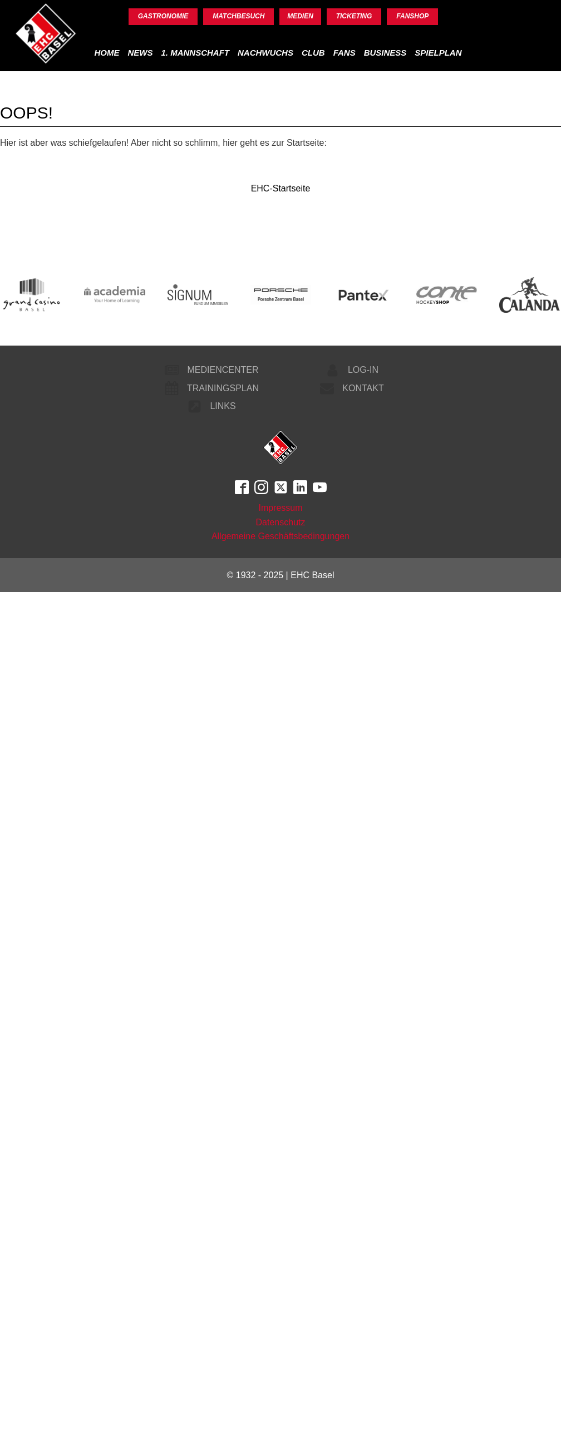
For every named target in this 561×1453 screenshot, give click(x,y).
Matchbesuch (238, 16)
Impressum (280, 508)
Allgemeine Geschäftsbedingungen (280, 536)
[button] (210, 370)
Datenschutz (281, 522)
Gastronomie (163, 16)
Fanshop (412, 16)
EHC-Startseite (281, 188)
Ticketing (354, 16)
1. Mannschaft (195, 52)
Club (313, 52)
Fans (344, 52)
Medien (300, 16)
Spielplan (438, 52)
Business (385, 52)
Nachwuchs (265, 52)
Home (106, 52)
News (139, 52)
